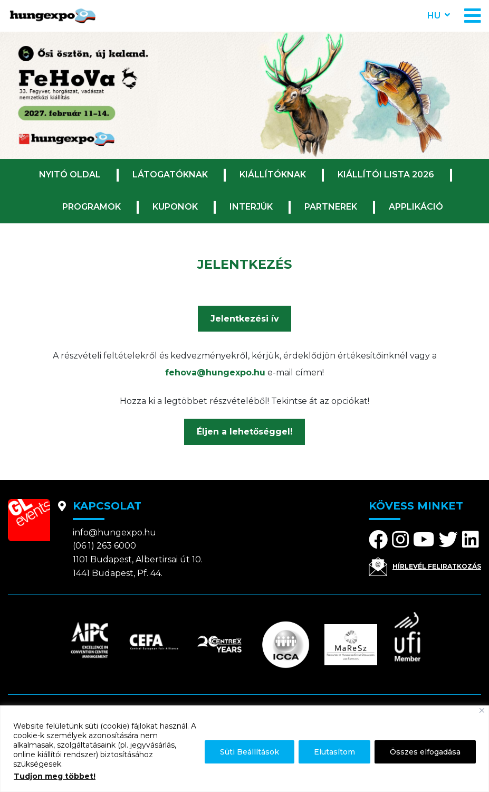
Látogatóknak (170, 174)
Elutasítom (334, 752)
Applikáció (416, 207)
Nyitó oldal (70, 174)
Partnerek (330, 207)
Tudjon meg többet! (54, 776)
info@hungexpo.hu (114, 532)
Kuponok (175, 207)
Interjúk (251, 207)
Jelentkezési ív (244, 319)
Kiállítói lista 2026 (386, 174)
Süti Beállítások (249, 752)
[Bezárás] (482, 710)
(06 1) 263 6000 (104, 546)
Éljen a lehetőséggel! (245, 432)
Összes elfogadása (425, 752)
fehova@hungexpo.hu (215, 372)
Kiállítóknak (272, 174)
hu (433, 16)
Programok (91, 207)
